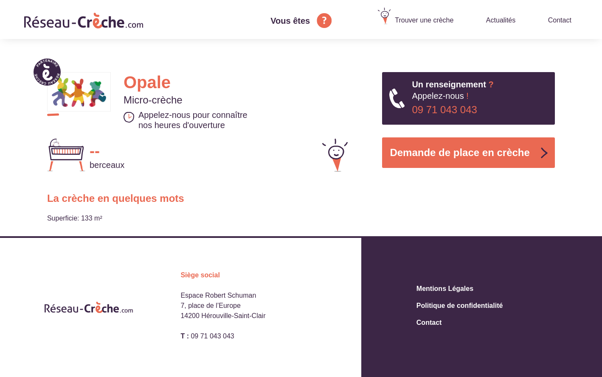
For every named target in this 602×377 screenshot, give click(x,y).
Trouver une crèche (424, 20)
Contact (559, 20)
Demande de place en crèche (459, 152)
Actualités (500, 20)
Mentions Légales (444, 288)
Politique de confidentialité (459, 305)
